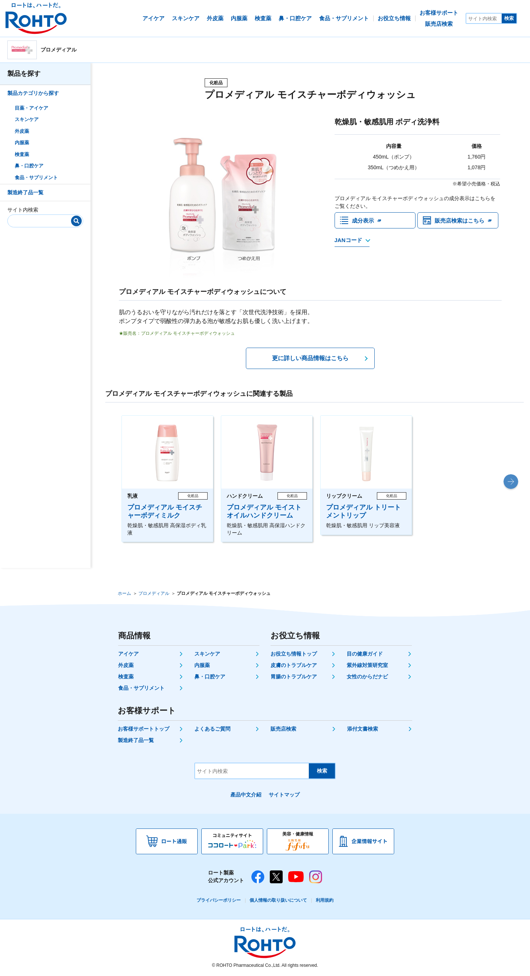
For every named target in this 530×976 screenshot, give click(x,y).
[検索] (76, 221)
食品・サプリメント (36, 177)
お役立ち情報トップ (294, 654)
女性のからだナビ (367, 676)
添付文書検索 (362, 729)
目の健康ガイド (365, 654)
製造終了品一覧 (25, 192)
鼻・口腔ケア (29, 165)
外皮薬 (22, 131)
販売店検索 (283, 729)
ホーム (124, 593)
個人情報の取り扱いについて (278, 900)
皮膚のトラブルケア (294, 665)
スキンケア (27, 119)
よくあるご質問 (212, 729)
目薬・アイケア (31, 108)
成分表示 (363, 221)
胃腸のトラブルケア (294, 676)
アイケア (128, 654)
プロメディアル (153, 593)
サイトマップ (284, 795)
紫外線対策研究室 (367, 665)
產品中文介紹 (245, 795)
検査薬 (22, 154)
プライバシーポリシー (219, 900)
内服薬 (22, 142)
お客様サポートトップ (143, 729)
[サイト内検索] (484, 18)
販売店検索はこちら (461, 221)
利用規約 (324, 900)
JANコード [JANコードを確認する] (348, 242)
